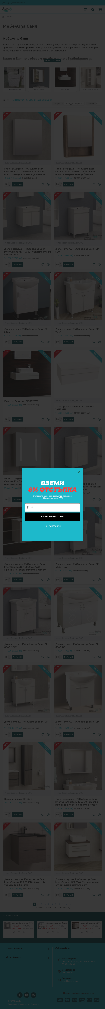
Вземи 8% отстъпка (52, 516)
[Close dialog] (79, 472)
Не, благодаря (52, 526)
